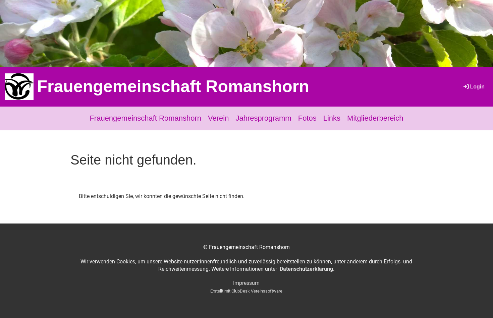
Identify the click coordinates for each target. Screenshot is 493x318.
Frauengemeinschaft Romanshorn (173, 86)
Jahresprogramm (263, 118)
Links (331, 118)
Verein (218, 118)
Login (473, 86)
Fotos (307, 118)
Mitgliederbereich (375, 118)
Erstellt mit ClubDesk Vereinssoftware (246, 291)
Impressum (246, 283)
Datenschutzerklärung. (307, 269)
